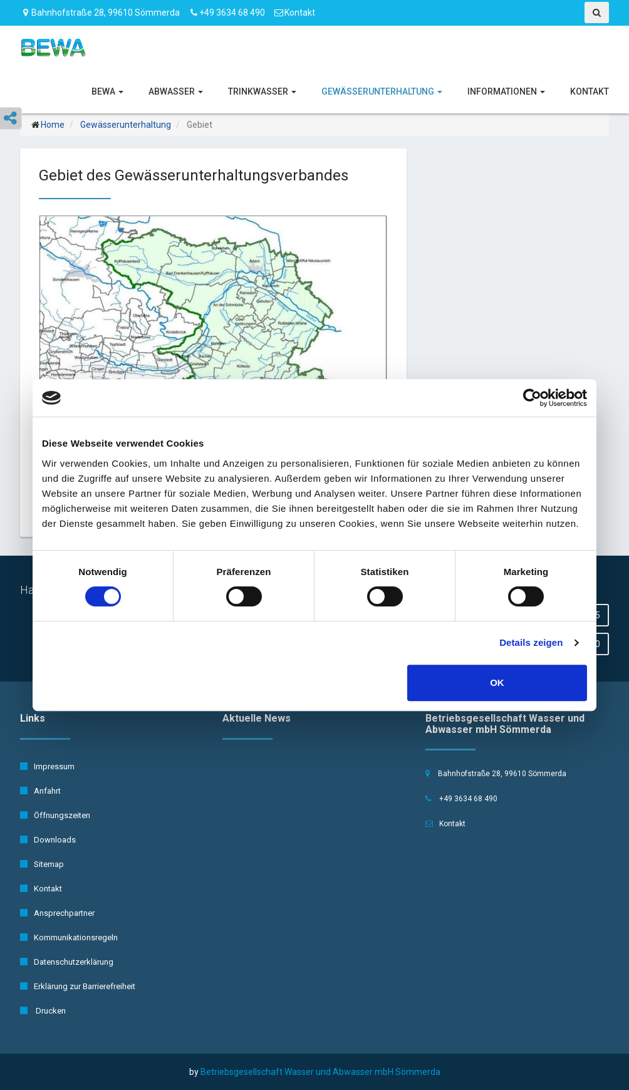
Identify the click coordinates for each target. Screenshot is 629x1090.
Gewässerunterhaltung (381, 91)
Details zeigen (531, 642)
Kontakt (299, 13)
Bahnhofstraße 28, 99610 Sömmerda (100, 13)
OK (497, 682)
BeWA (107, 91)
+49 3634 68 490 (232, 13)
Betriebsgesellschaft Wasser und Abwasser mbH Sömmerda (320, 1072)
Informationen (506, 91)
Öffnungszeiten (55, 815)
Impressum (47, 766)
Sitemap (42, 864)
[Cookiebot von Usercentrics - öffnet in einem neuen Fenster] (532, 397)
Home (53, 125)
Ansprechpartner (57, 913)
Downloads (48, 839)
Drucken (43, 1010)
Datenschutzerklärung (66, 962)
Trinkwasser (262, 91)
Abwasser (175, 91)
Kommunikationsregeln (69, 937)
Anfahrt (40, 791)
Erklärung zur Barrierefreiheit (77, 986)
